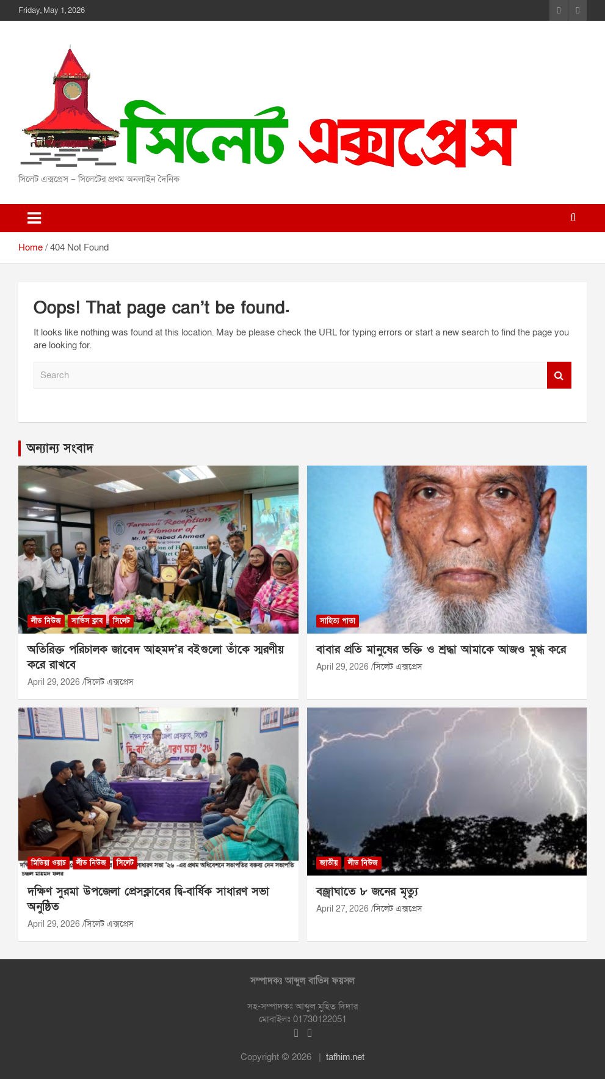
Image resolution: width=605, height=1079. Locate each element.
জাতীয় (329, 863)
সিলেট (121, 621)
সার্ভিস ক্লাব (87, 621)
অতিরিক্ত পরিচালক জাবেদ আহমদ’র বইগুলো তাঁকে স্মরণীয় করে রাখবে (155, 657)
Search (559, 375)
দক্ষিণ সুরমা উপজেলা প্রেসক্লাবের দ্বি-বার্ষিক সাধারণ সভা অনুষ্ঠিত (148, 899)
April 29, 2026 (53, 682)
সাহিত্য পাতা (337, 621)
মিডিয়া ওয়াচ (48, 863)
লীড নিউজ (46, 621)
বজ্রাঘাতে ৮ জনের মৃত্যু (367, 891)
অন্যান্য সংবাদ (60, 448)
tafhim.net (345, 1057)
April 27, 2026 (342, 909)
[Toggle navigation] (34, 218)
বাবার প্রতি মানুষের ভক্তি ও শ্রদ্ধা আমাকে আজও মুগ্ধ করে (441, 649)
